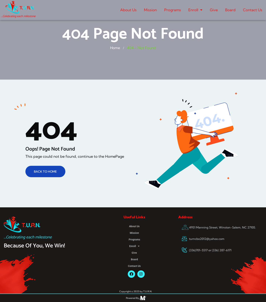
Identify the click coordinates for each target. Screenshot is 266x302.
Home (115, 47)
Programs (172, 10)
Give (214, 10)
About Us (128, 10)
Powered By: (133, 297)
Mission (150, 10)
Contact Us (252, 10)
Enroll (195, 10)
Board (230, 10)
